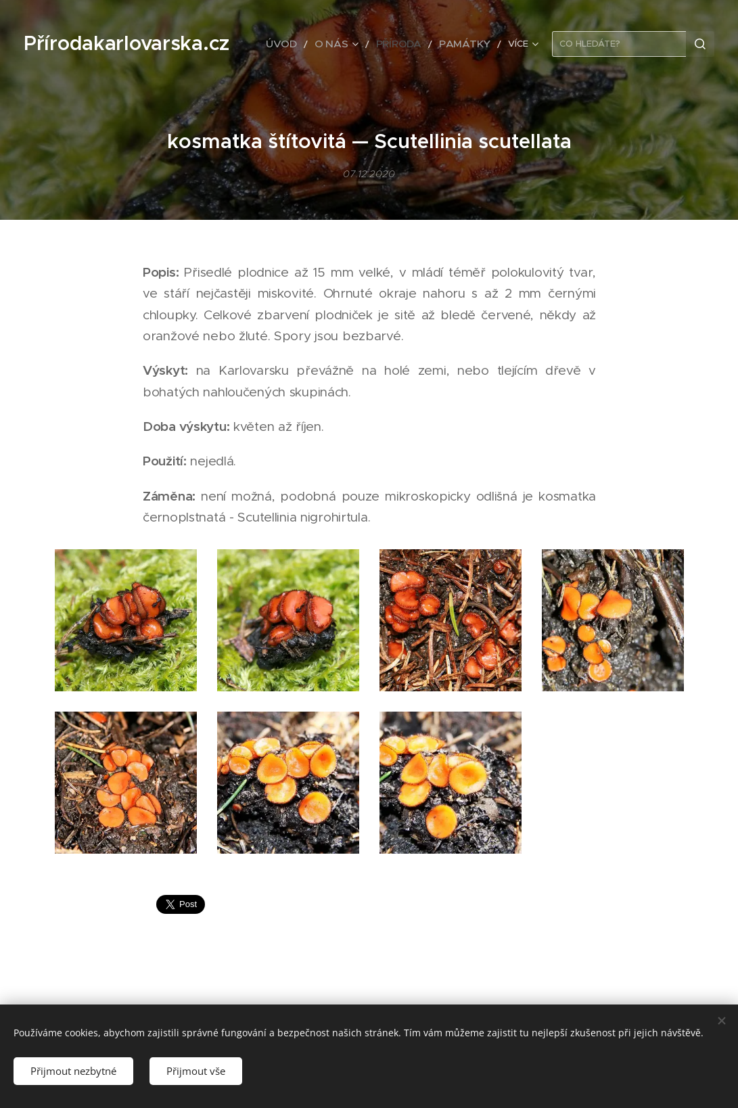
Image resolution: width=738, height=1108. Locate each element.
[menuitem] (304, 44)
